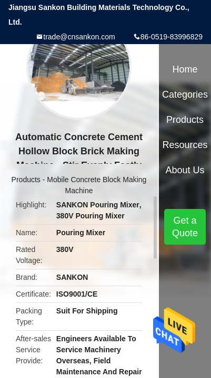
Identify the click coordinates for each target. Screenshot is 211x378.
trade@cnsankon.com (79, 37)
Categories (185, 94)
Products (26, 179)
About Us (185, 170)
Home (185, 69)
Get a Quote (185, 226)
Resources (185, 145)
